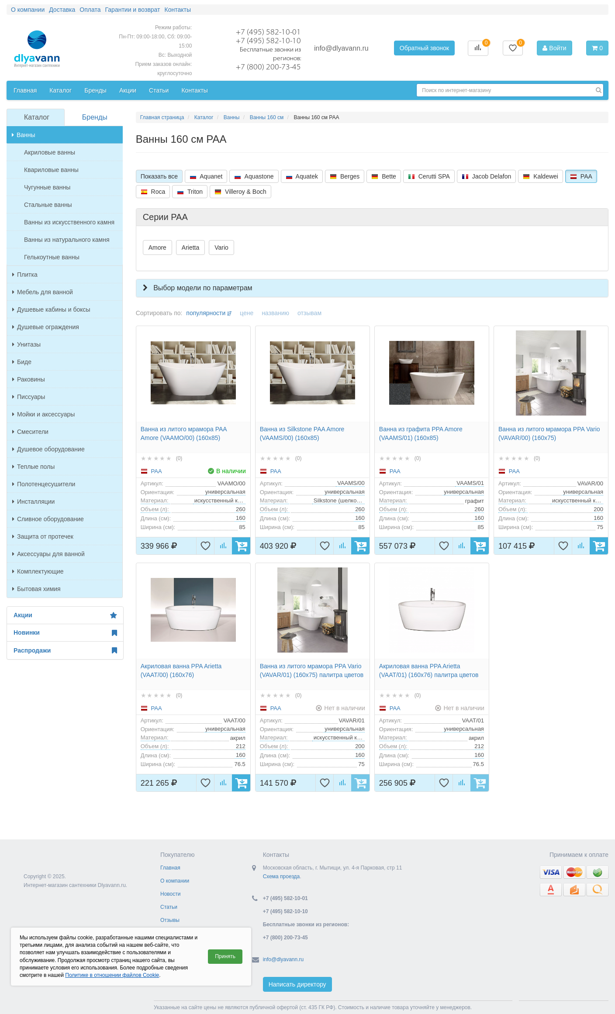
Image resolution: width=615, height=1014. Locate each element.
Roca (153, 191)
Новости (170, 894)
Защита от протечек (42, 536)
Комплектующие (38, 571)
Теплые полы (33, 466)
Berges (344, 176)
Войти (554, 48)
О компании (174, 881)
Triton (190, 191)
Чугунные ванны (47, 187)
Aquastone (253, 176)
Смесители (30, 431)
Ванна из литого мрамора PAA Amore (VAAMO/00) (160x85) (184, 433)
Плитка (25, 274)
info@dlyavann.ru (341, 48)
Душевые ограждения (45, 326)
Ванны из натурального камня (66, 239)
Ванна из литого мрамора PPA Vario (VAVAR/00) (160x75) (549, 433)
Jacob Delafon (486, 176)
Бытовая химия (36, 588)
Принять (225, 956)
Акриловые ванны (49, 152)
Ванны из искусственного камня (69, 222)
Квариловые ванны (51, 169)
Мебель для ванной (42, 292)
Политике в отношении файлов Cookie (112, 975)
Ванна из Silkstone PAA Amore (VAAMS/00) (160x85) (302, 433)
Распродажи (65, 650)
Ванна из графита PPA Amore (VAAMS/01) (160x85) (421, 433)
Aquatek (302, 176)
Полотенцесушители (43, 484)
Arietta (190, 247)
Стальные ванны (48, 204)
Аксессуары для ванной (48, 553)
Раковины (28, 379)
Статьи (168, 907)
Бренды (94, 117)
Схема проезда (281, 876)
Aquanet (206, 176)
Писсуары (28, 396)
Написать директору (297, 984)
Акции (65, 615)
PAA (581, 176)
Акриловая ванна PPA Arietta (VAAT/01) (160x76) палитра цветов (429, 670)
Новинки (65, 633)
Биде (21, 361)
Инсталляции (33, 501)
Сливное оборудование (48, 519)
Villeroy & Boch (240, 191)
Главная (170, 868)
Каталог (36, 117)
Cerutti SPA (429, 176)
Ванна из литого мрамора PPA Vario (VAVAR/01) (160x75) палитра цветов (312, 670)
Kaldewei (540, 176)
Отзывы (170, 920)
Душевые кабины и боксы (51, 309)
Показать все (159, 176)
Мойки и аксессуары (43, 414)
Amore (157, 247)
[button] (372, 288)
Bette (383, 176)
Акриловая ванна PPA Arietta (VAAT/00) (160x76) (181, 670)
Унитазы (26, 344)
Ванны (23, 134)
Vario (221, 247)
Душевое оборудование (48, 449)
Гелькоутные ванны (51, 257)
